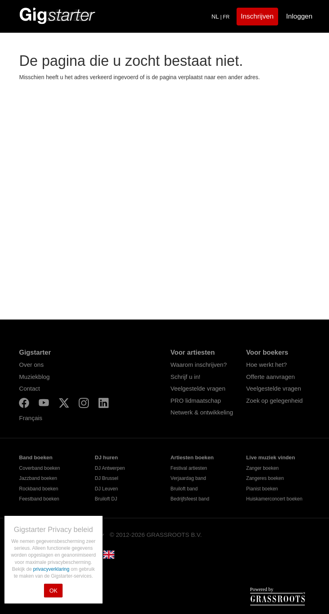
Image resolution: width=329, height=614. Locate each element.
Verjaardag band (188, 478)
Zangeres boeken (265, 478)
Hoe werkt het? (266, 364)
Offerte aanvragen (270, 376)
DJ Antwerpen (110, 468)
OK (53, 590)
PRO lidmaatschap (195, 400)
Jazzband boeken (38, 478)
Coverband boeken (39, 468)
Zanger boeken (262, 468)
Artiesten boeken (192, 457)
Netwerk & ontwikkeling (201, 412)
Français (30, 417)
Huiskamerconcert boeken (274, 499)
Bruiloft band (183, 489)
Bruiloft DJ (106, 499)
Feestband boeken (39, 499)
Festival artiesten (188, 468)
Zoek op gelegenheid (274, 400)
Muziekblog (34, 376)
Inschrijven (257, 16)
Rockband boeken (38, 489)
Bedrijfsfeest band (189, 499)
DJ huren (106, 457)
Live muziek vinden (270, 457)
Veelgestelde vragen (197, 388)
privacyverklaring (52, 569)
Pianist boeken (262, 489)
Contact (29, 388)
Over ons (31, 364)
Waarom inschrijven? (198, 364)
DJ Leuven (106, 489)
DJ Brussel (106, 478)
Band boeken (35, 457)
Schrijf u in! (185, 376)
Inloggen (299, 16)
